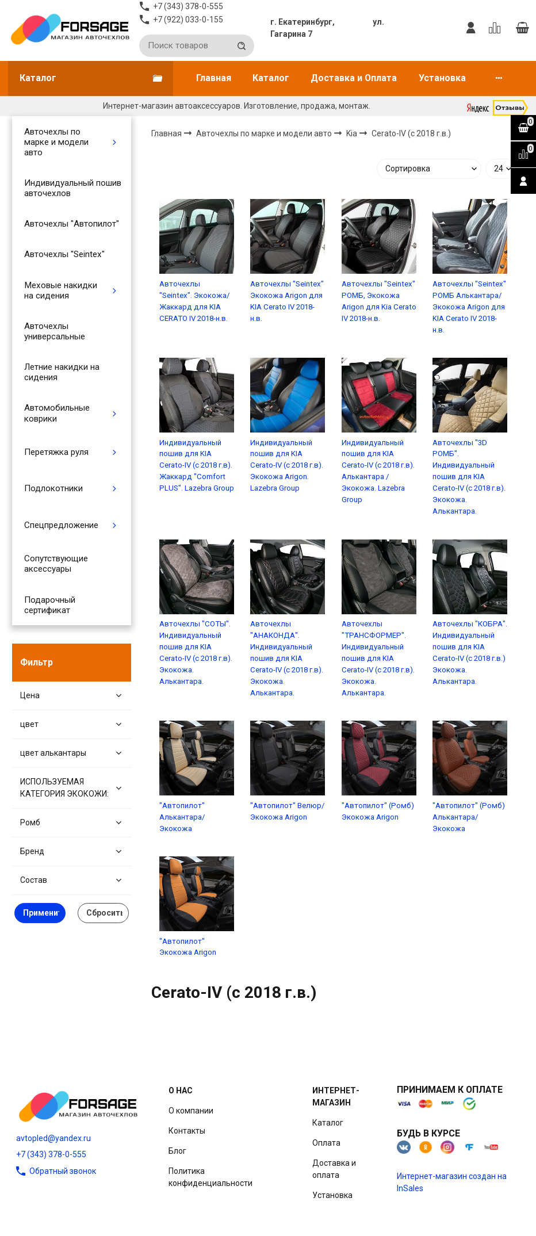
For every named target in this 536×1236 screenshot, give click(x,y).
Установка (442, 77)
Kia (352, 133)
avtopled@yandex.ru (53, 1138)
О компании (191, 1110)
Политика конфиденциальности (210, 1177)
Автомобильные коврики (57, 413)
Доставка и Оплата (354, 77)
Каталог (270, 77)
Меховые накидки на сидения (60, 290)
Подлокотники (53, 488)
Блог (177, 1150)
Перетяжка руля (56, 452)
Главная (213, 77)
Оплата (326, 1142)
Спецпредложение (61, 525)
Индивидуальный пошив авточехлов (72, 188)
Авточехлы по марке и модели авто (56, 142)
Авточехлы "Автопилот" (71, 224)
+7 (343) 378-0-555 (51, 1154)
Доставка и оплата (334, 1169)
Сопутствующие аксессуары (56, 563)
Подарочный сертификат (49, 605)
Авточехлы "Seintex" (64, 254)
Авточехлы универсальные (54, 331)
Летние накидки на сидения (61, 372)
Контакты (187, 1130)
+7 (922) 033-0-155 (188, 19)
